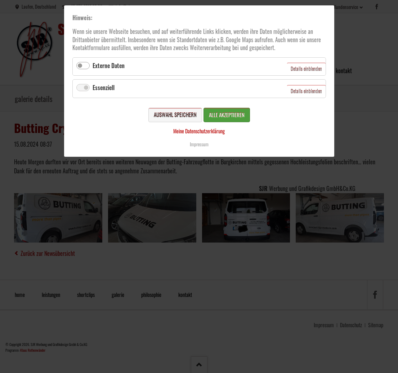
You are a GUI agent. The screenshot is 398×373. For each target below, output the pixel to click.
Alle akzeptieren (227, 115)
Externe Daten (109, 65)
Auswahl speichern (175, 115)
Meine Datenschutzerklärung (199, 131)
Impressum (199, 144)
